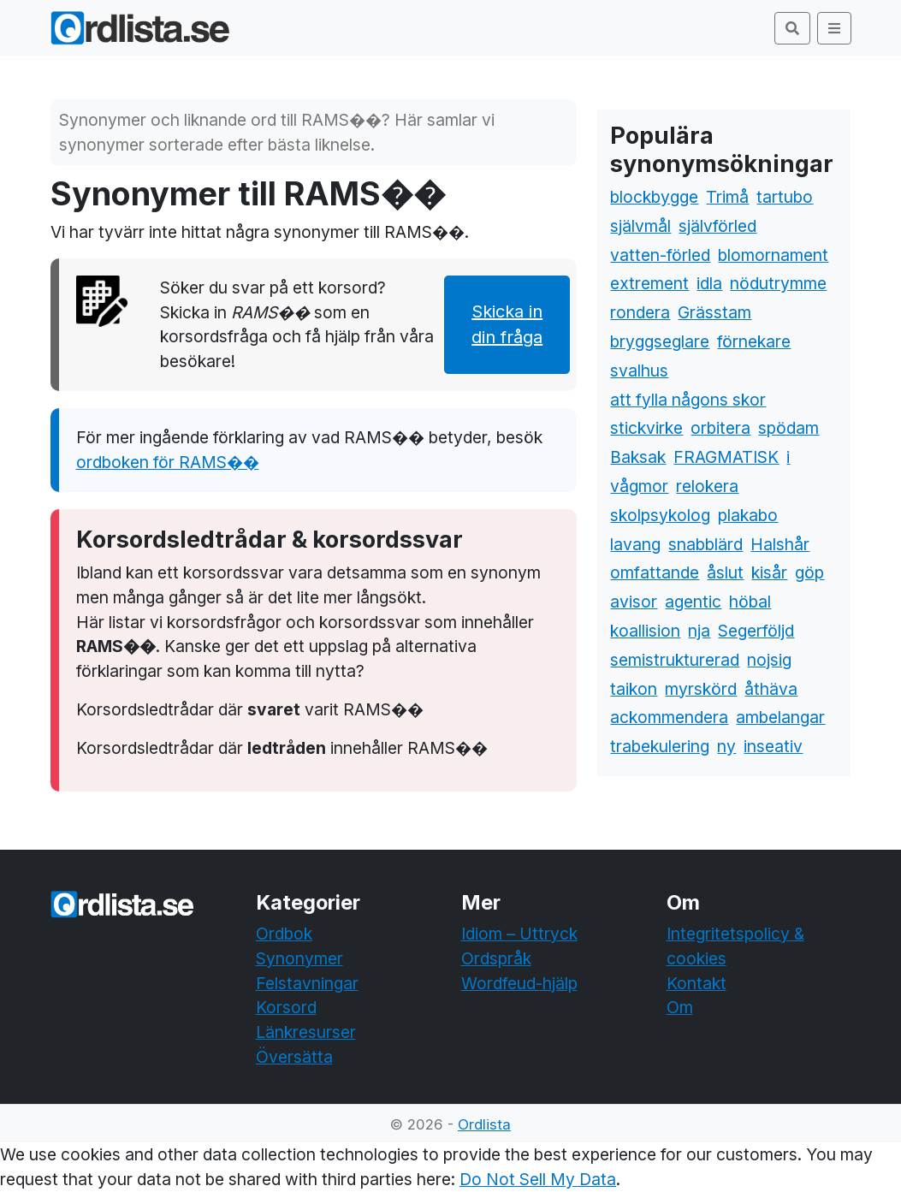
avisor (633, 601)
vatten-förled (660, 255)
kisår (769, 572)
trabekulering (659, 746)
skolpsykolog (660, 515)
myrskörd (701, 689)
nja (699, 630)
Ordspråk (496, 958)
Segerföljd (756, 630)
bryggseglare (659, 341)
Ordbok (284, 933)
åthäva (770, 689)
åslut (725, 572)
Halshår (779, 544)
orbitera (720, 428)
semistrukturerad (674, 659)
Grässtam (714, 312)
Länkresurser (306, 1032)
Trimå (727, 197)
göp (809, 572)
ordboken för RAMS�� (167, 462)
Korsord (286, 1007)
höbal (750, 601)
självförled (717, 226)
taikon (633, 689)
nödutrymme (778, 283)
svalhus (639, 370)
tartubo (784, 197)
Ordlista (484, 1124)
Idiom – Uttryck (519, 933)
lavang (635, 544)
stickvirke (646, 428)
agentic (693, 601)
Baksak (638, 457)
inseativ (773, 746)
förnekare (754, 341)
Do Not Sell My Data (537, 1179)
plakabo (748, 515)
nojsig (769, 659)
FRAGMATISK (726, 457)
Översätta (294, 1057)
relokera (707, 486)
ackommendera (669, 717)
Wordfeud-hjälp (519, 983)
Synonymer (299, 958)
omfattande (654, 572)
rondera (640, 312)
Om (680, 1007)
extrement (649, 283)
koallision (645, 630)
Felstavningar (307, 983)
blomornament (773, 255)
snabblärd (705, 544)
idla (709, 283)
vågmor (639, 486)
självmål (640, 226)
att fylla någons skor (688, 399)
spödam (788, 428)
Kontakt (696, 983)
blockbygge (654, 197)
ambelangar (780, 717)
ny (726, 746)
